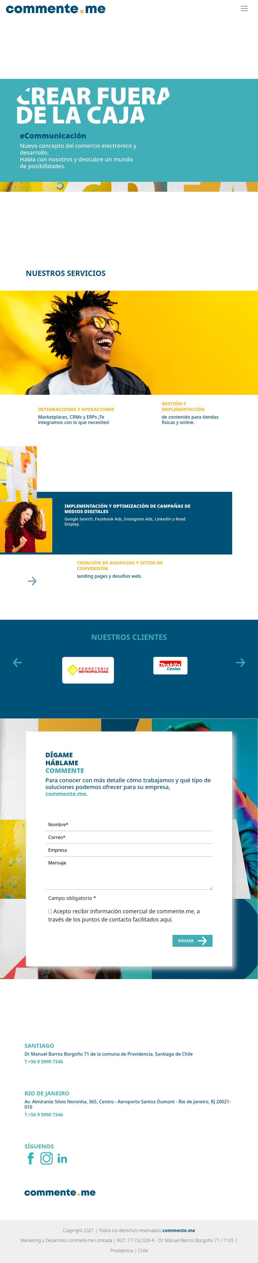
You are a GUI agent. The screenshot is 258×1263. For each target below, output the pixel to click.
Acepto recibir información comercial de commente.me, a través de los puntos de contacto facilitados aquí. (124, 915)
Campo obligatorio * (72, 898)
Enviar (192, 940)
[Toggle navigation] (244, 8)
